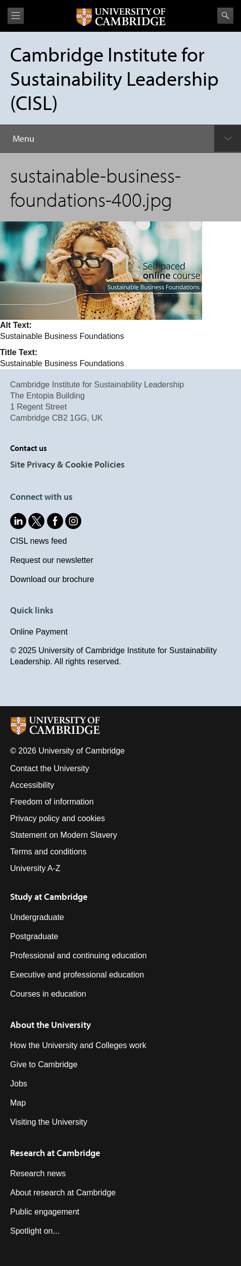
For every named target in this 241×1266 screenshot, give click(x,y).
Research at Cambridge (55, 1153)
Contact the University (49, 768)
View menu (16, 16)
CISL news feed (38, 541)
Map (18, 1103)
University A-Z (35, 868)
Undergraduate (37, 917)
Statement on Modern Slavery (63, 835)
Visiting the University (48, 1122)
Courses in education (48, 994)
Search (225, 16)
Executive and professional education (77, 974)
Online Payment (39, 631)
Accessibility (32, 785)
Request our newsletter (51, 560)
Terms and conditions (48, 851)
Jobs (18, 1083)
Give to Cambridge (43, 1064)
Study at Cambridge (48, 896)
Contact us (28, 448)
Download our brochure (52, 579)
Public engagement (44, 1211)
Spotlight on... (35, 1231)
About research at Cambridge (63, 1192)
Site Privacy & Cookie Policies (67, 464)
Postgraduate (34, 936)
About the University (50, 1024)
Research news (38, 1173)
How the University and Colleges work (78, 1045)
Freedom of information (51, 801)
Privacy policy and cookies (57, 818)
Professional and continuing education (78, 955)
